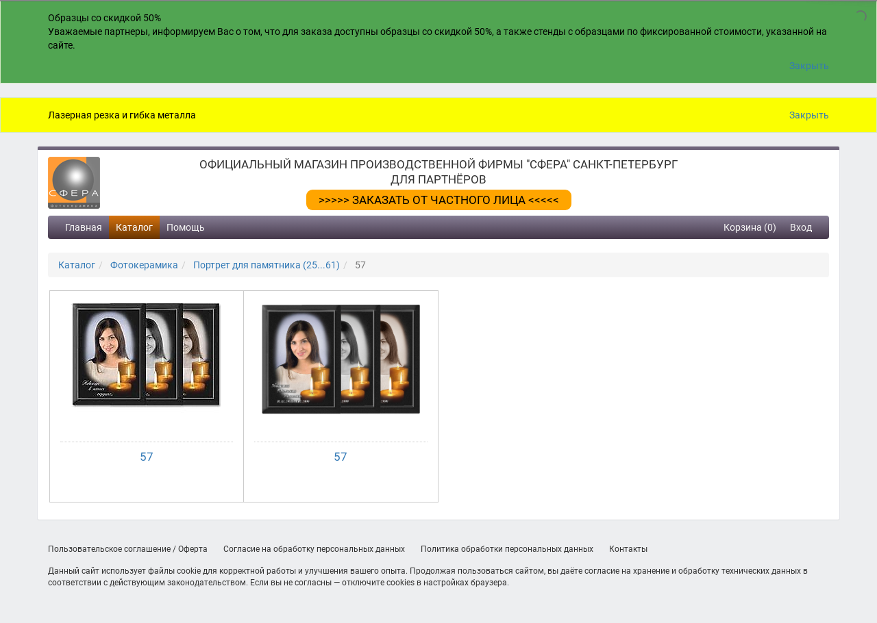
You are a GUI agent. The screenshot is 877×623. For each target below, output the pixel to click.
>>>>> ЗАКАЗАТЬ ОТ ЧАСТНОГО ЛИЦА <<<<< (439, 200)
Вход (801, 227)
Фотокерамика (144, 264)
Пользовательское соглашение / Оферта (128, 549)
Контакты (628, 549)
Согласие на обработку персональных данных (314, 549)
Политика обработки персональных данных (507, 549)
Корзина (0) (750, 227)
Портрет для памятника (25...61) (266, 264)
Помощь (185, 227)
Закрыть (809, 65)
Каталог (134, 227)
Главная (83, 227)
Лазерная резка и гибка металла (122, 115)
